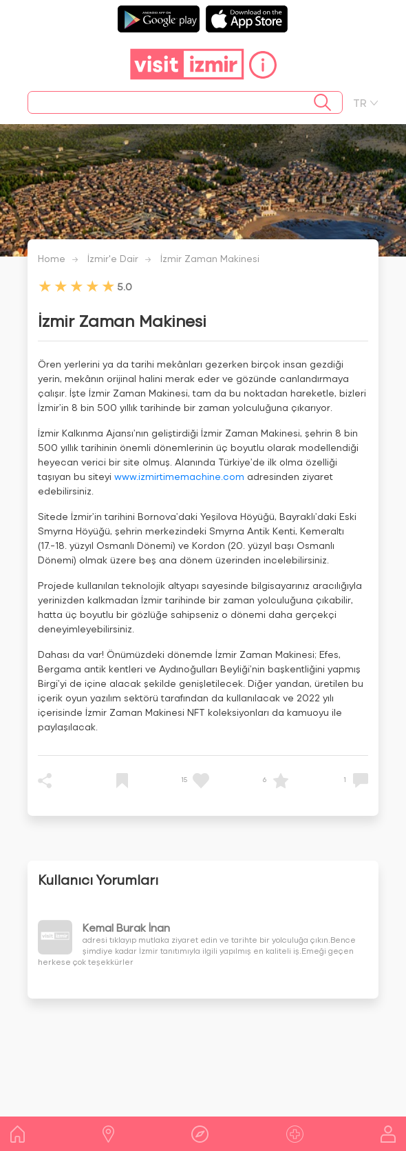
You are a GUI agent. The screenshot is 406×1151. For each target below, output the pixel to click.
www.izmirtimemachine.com (179, 476)
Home (51, 258)
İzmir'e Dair (112, 258)
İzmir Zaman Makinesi (209, 258)
